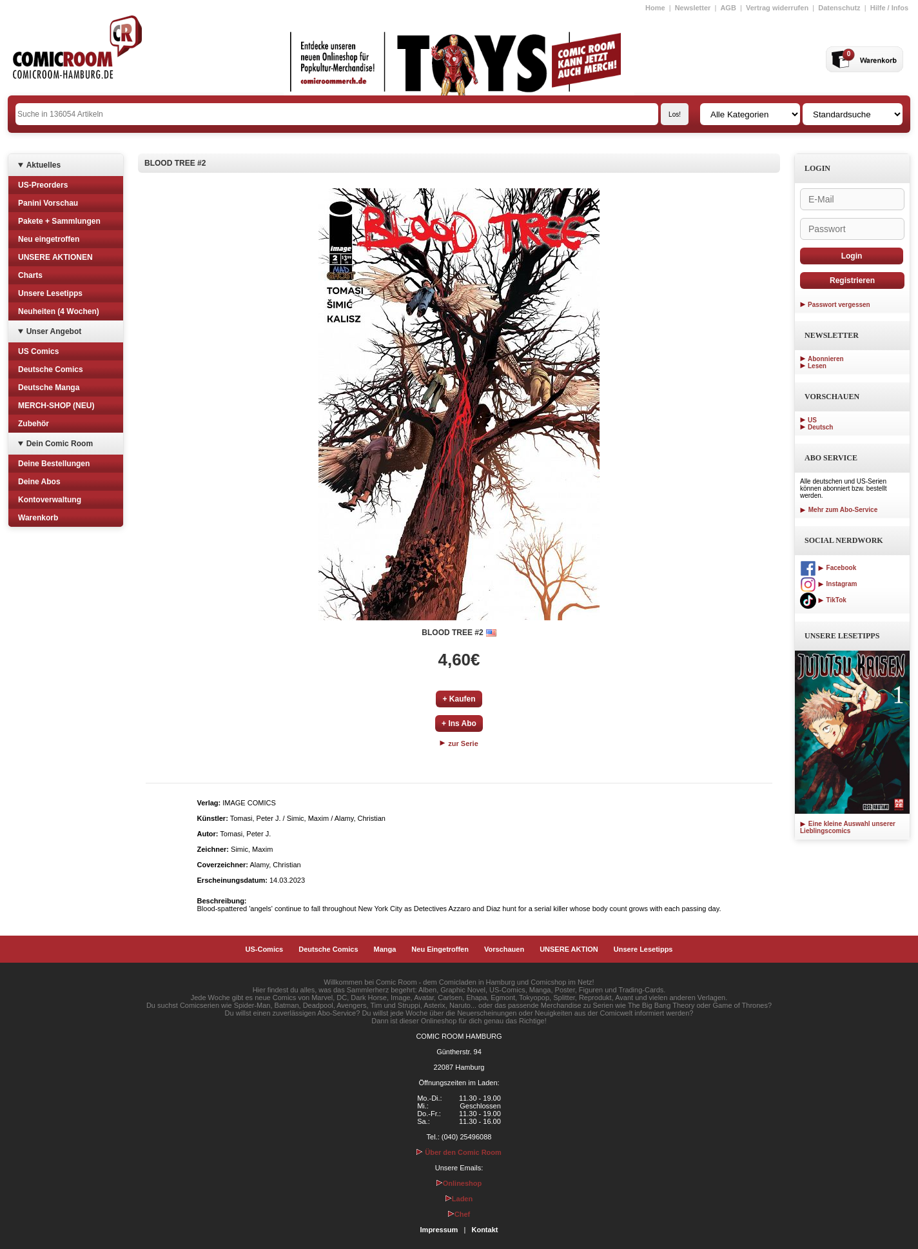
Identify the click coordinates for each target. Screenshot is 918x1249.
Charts (30, 275)
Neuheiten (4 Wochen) (58, 311)
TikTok (823, 600)
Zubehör (33, 423)
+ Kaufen (458, 698)
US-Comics (265, 949)
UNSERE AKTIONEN (55, 257)
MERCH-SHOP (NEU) (56, 405)
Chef (459, 1214)
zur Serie (459, 743)
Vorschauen (504, 949)
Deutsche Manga (48, 387)
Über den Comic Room (459, 1152)
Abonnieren (826, 358)
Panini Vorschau (48, 203)
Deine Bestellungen (54, 463)
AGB (728, 8)
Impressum (439, 1230)
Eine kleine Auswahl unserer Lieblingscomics (847, 827)
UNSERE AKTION (569, 949)
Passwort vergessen (839, 304)
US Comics (38, 351)
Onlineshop (459, 1183)
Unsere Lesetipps (50, 293)
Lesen (817, 365)
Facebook (828, 567)
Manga (385, 949)
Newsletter (693, 8)
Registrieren (852, 280)
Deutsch (820, 427)
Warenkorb (38, 517)
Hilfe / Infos (889, 8)
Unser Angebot (54, 331)
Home (655, 8)
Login (852, 256)
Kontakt (484, 1230)
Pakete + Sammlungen (59, 221)
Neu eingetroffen (48, 239)
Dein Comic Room (59, 443)
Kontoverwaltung (49, 499)
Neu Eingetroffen (440, 949)
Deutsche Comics (50, 369)
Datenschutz (839, 8)
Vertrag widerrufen (777, 8)
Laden (459, 1199)
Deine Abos (39, 481)
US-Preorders (43, 185)
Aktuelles (43, 165)
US (812, 420)
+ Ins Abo (459, 723)
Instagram (828, 583)
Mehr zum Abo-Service (838, 509)
